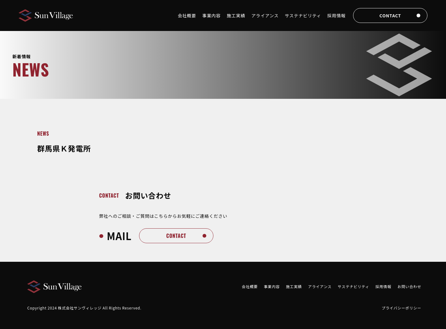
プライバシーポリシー (401, 307)
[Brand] (46, 15)
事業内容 (211, 15)
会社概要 (187, 15)
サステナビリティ (303, 15)
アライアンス (265, 15)
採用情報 (336, 15)
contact (390, 15)
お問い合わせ (409, 286)
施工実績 (236, 15)
